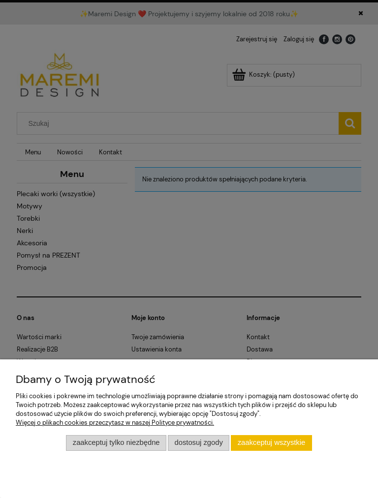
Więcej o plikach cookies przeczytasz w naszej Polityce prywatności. (115, 422)
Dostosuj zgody (199, 442)
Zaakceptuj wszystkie (271, 442)
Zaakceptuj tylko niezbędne (116, 442)
